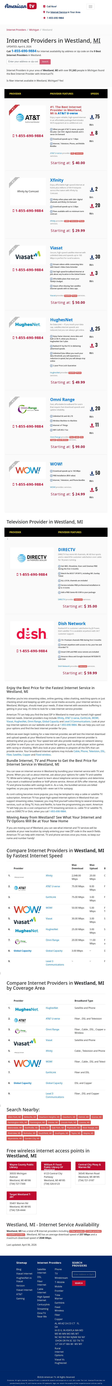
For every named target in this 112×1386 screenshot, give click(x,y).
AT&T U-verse (68, 113)
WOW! (56, 464)
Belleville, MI (30, 1117)
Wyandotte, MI (15, 1138)
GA (56, 1326)
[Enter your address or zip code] (23, 61)
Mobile (58, 1286)
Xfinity (56, 180)
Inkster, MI (53, 1122)
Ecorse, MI (97, 1117)
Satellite (17, 754)
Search (45, 61)
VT (64, 1344)
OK (60, 1340)
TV (56, 1273)
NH (68, 1337)
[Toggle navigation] (91, 6)
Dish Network (72, 623)
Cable (76, 751)
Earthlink (59, 1302)
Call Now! (50, 6)
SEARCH (79, 1283)
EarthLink (85, 718)
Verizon (20, 1285)
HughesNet (61, 319)
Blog (18, 1269)
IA (56, 1330)
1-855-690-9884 (53, 18)
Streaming (42, 1308)
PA (67, 1340)
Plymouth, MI (73, 1127)
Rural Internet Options (59, 1352)
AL (56, 1323)
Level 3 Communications (77, 721)
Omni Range (62, 399)
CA (66, 1323)
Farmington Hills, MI (17, 1122)
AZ (62, 1323)
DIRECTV (66, 549)
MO (69, 1333)
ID (58, 1330)
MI (60, 1333)
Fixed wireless (43, 754)
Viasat (56, 248)
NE (64, 1337)
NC (56, 1337)
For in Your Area (61, 12)
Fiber (9, 754)
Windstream (61, 1277)
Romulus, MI (29, 1133)
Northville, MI (31, 1127)
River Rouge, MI (90, 1127)
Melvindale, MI (15, 1127)
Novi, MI (45, 1127)
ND (60, 1337)
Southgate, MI (61, 1133)
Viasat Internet (24, 1273)
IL (61, 1330)
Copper (27, 754)
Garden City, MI (32, 1138)
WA (68, 1344)
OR (64, 1340)
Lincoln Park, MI (68, 1122)
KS (67, 1330)
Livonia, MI (84, 1122)
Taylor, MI (75, 1133)
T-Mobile (60, 1282)
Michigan (34, 29)
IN (64, 1330)
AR (59, 1323)
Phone (84, 751)
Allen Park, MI (14, 1117)
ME (56, 1333)
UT (57, 1344)
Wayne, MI (88, 1133)
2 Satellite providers (15, 1234)
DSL (103, 751)
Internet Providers (16, 29)
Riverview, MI (14, 1133)
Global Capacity (50, 721)
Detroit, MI (83, 1117)
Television (94, 751)
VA (60, 1344)
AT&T (19, 1294)
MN (64, 1333)
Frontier (59, 1290)
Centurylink (43, 1304)
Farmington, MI (37, 1122)
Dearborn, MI (69, 1117)
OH (57, 1340)
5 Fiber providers (77, 1231)
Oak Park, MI (58, 1127)
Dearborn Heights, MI (49, 1117)
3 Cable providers (93, 1231)
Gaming (20, 1298)
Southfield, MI (45, 1133)
